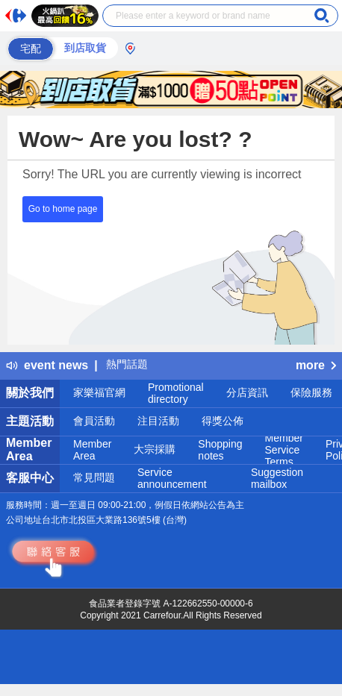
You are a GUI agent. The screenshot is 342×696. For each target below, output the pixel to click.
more (316, 365)
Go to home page (63, 209)
